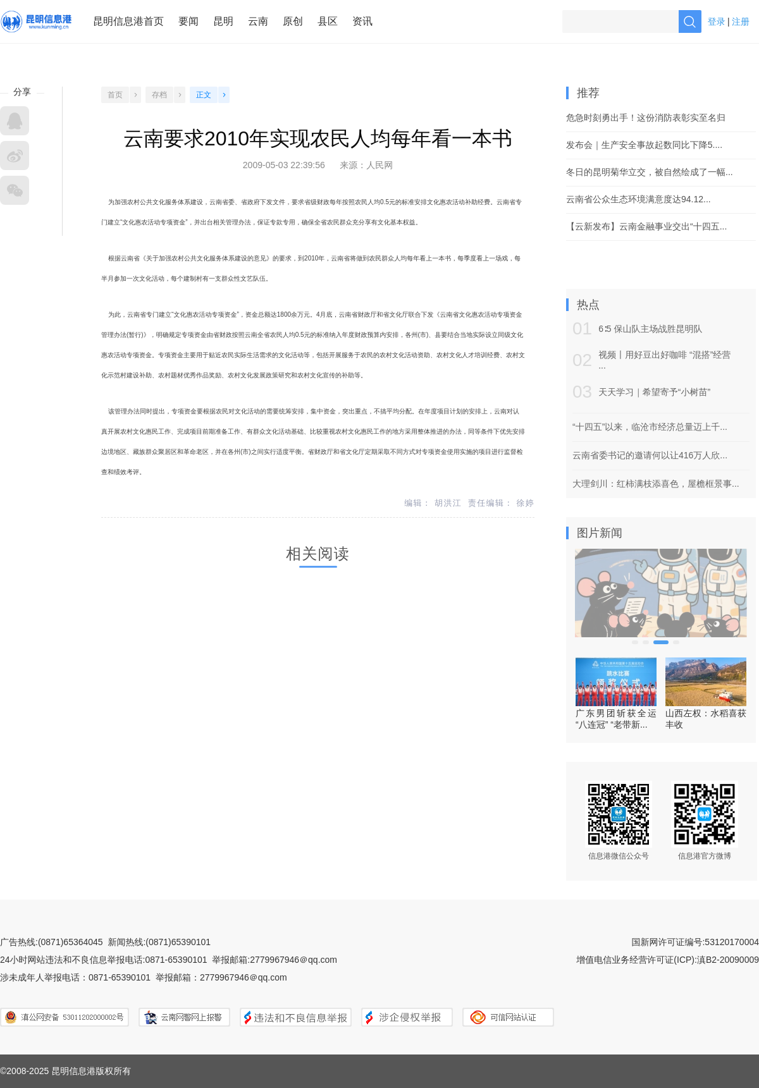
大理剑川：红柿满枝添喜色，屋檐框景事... (655, 484)
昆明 (223, 21)
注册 (741, 21)
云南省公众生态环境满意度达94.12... (638, 199)
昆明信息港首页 (128, 21)
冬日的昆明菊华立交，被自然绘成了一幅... (649, 172)
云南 (258, 21)
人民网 (379, 165)
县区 (328, 21)
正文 (203, 94)
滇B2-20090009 (728, 960)
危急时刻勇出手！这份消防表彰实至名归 (645, 118)
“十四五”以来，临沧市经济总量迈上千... (649, 427)
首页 (115, 94)
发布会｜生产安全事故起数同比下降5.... (644, 145)
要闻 (188, 21)
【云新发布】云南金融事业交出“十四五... (646, 226)
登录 (716, 21)
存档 (159, 94)
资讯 (362, 21)
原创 (293, 21)
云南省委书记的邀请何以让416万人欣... (649, 455)
